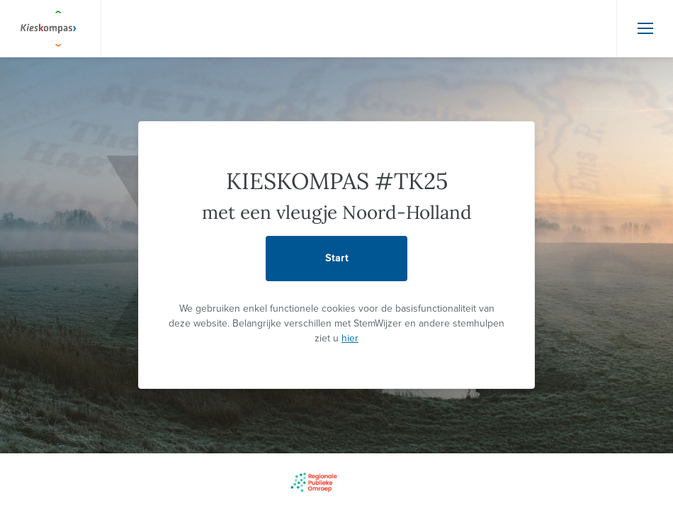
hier (349, 338)
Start (337, 258)
